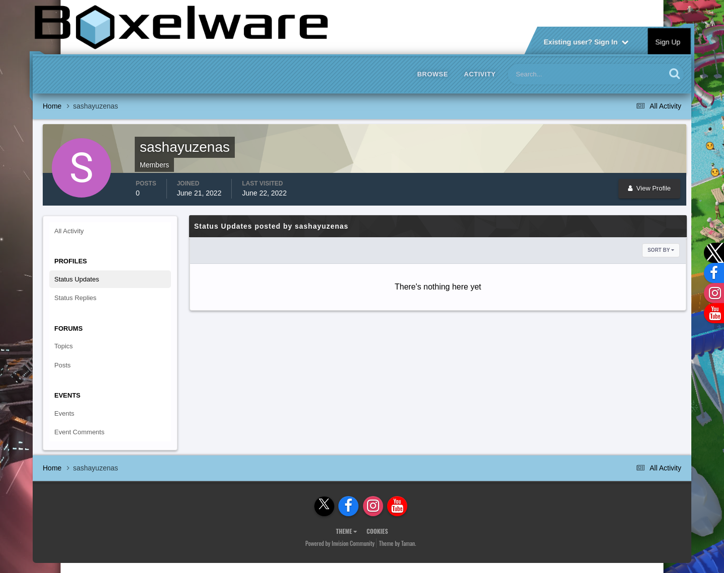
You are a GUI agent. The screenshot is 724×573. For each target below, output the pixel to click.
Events (64, 413)
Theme (346, 531)
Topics (63, 346)
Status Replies (75, 298)
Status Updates (76, 279)
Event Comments (79, 432)
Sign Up (668, 41)
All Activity (69, 231)
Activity (480, 74)
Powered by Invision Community (340, 543)
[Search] (556, 74)
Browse (432, 74)
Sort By (661, 250)
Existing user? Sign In (586, 41)
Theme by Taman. (397, 543)
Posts (62, 365)
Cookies (377, 531)
